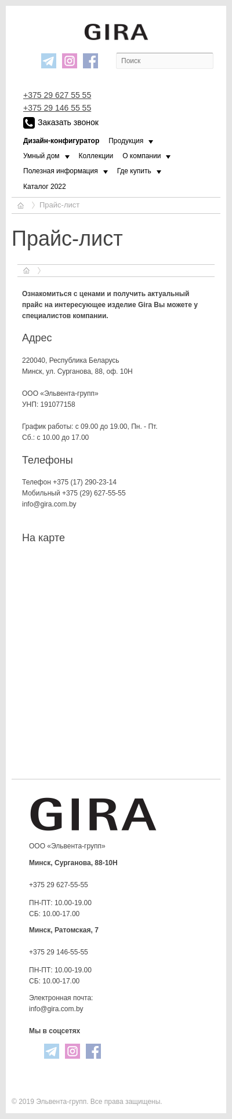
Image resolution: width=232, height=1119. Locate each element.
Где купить (134, 171)
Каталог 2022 (44, 187)
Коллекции (96, 156)
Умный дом (41, 156)
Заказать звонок (61, 123)
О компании (141, 156)
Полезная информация (60, 171)
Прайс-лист (59, 205)
